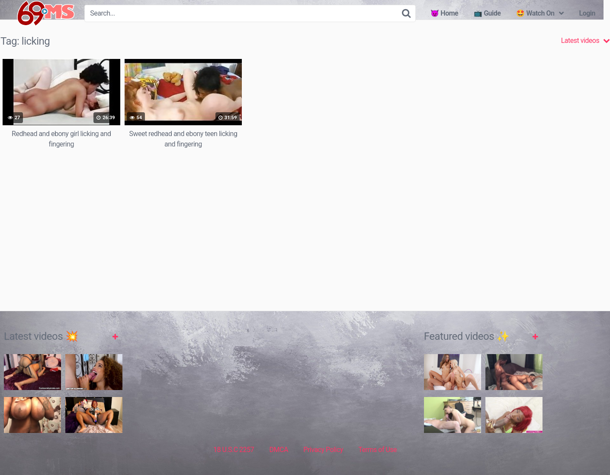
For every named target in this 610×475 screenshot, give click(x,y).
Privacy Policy (323, 450)
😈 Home (444, 13)
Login (587, 13)
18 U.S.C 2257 (233, 450)
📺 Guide (487, 13)
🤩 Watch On (535, 13)
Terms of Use (377, 450)
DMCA (279, 450)
